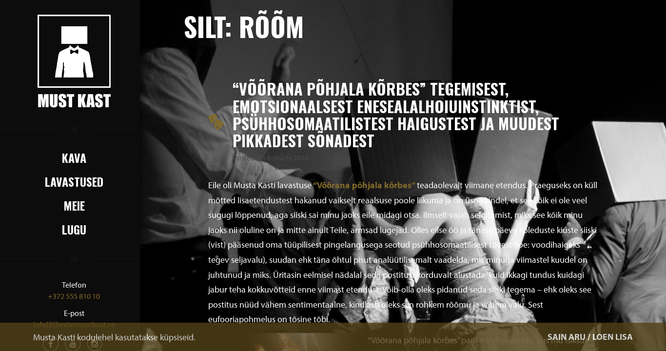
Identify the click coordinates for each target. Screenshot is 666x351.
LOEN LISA (612, 336)
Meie (74, 205)
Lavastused (74, 181)
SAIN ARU (567, 336)
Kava (74, 157)
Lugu (74, 229)
